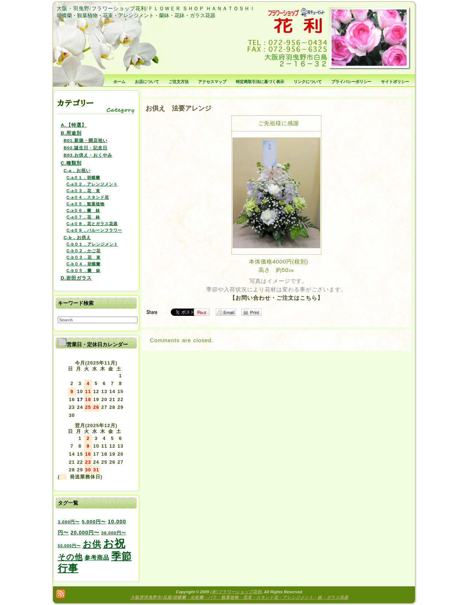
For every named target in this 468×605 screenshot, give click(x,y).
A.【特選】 (74, 125)
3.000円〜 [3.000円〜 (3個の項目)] (69, 521)
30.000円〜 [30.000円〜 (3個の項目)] (113, 532)
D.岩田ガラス (76, 278)
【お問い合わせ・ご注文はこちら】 (276, 298)
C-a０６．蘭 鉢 (83, 210)
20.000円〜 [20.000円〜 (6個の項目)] (85, 532)
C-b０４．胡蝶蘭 (84, 264)
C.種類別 (71, 163)
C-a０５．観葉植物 (86, 204)
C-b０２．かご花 (84, 251)
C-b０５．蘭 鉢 (84, 270)
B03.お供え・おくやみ (88, 155)
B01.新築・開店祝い (85, 140)
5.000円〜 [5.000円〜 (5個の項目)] (94, 521)
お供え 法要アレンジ (178, 108)
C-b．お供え (77, 237)
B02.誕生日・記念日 (85, 147)
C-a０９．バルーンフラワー (94, 230)
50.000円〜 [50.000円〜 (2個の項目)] (69, 546)
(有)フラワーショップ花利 (236, 592)
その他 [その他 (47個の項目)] (70, 557)
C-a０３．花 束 (83, 190)
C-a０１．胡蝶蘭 (83, 177)
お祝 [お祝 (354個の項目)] (114, 543)
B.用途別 (71, 133)
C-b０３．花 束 (84, 257)
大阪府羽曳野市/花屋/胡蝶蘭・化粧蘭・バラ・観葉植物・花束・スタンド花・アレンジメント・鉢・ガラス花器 (239, 597)
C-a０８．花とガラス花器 (92, 223)
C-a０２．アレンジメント (92, 184)
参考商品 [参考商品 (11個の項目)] (96, 557)
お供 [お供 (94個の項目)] (92, 544)
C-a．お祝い (77, 170)
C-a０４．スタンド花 (88, 197)
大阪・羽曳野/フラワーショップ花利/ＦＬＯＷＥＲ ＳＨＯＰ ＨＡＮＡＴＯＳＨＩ (156, 8)
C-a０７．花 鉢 (83, 217)
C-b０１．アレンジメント (92, 244)
